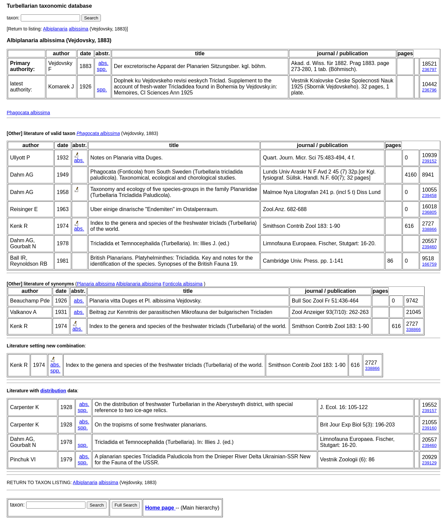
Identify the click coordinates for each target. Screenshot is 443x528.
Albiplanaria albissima (138, 283)
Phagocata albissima (28, 112)
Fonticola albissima (182, 283)
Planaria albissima (96, 283)
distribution (53, 390)
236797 (429, 69)
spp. (102, 69)
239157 (429, 410)
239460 (429, 246)
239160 (429, 428)
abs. (103, 63)
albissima (78, 28)
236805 (429, 212)
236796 (429, 89)
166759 (429, 264)
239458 (429, 195)
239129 (429, 462)
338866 (429, 229)
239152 (429, 160)
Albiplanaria (55, 28)
